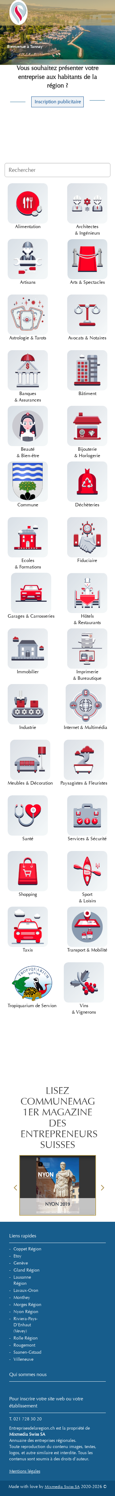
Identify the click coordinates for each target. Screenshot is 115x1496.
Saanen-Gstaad (27, 1352)
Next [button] (103, 1185)
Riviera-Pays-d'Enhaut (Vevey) (25, 1325)
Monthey (21, 1297)
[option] (57, 1185)
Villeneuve (23, 1359)
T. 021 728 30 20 (25, 1419)
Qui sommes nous (28, 1374)
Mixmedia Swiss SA (62, 1486)
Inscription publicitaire (58, 102)
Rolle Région (25, 1338)
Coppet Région (27, 1249)
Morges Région (27, 1304)
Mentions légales (24, 1471)
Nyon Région (25, 1311)
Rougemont (24, 1345)
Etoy (17, 1256)
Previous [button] (15, 1185)
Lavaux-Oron (25, 1290)
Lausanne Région (22, 1280)
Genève (20, 1263)
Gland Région (26, 1270)
